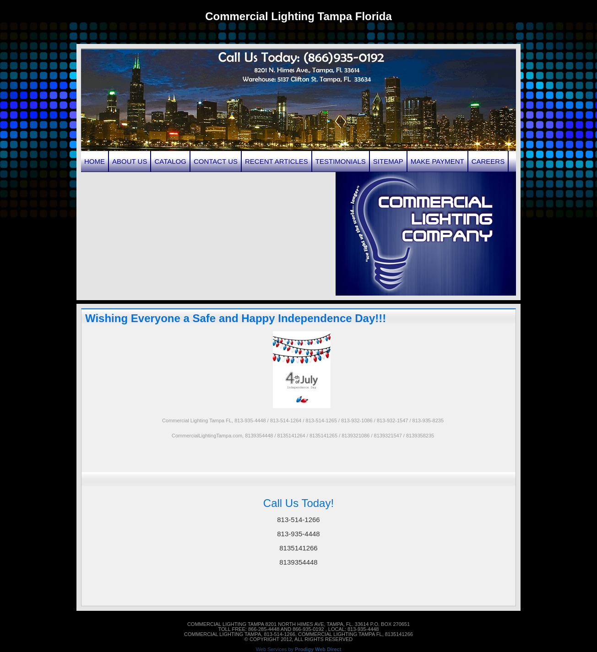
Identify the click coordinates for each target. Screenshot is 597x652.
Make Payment (437, 161)
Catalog (170, 161)
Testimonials (340, 161)
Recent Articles (276, 161)
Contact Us (216, 161)
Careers (488, 161)
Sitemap (388, 161)
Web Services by (299, 649)
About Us (129, 161)
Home (94, 161)
